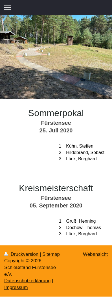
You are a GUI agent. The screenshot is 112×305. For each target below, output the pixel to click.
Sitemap (51, 254)
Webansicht (95, 254)
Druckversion (22, 254)
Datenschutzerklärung (27, 280)
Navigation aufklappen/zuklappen (56, 7)
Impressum (16, 287)
